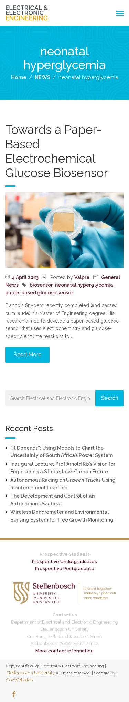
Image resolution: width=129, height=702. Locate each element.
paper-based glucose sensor (39, 293)
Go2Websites (19, 679)
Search (109, 398)
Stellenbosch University (30, 672)
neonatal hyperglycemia (84, 285)
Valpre (81, 277)
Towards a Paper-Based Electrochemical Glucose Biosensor (56, 151)
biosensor (41, 285)
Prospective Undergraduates (64, 561)
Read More (27, 354)
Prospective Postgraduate (64, 568)
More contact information (64, 650)
